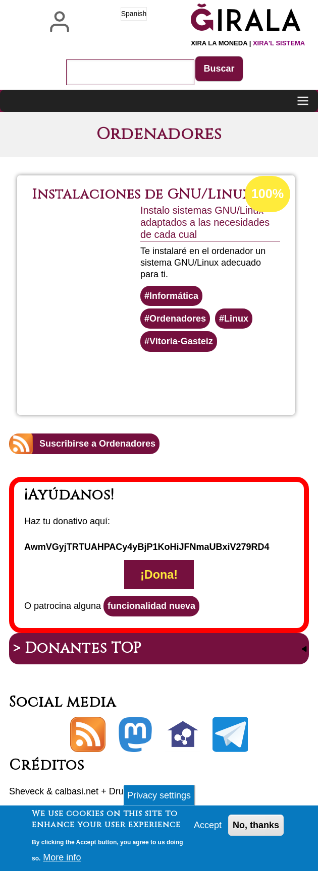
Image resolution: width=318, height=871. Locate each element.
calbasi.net (76, 791)
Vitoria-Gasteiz (181, 341)
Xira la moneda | (248, 43)
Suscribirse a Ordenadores (97, 444)
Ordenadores (177, 319)
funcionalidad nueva (151, 606)
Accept (208, 828)
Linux (236, 319)
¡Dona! (159, 574)
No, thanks (256, 828)
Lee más (185, 379)
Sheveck (26, 791)
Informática (173, 296)
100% (267, 193)
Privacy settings (159, 798)
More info (62, 860)
